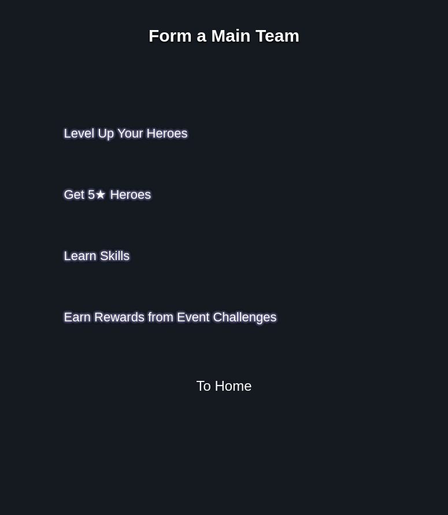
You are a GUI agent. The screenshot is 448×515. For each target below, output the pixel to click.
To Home (223, 386)
